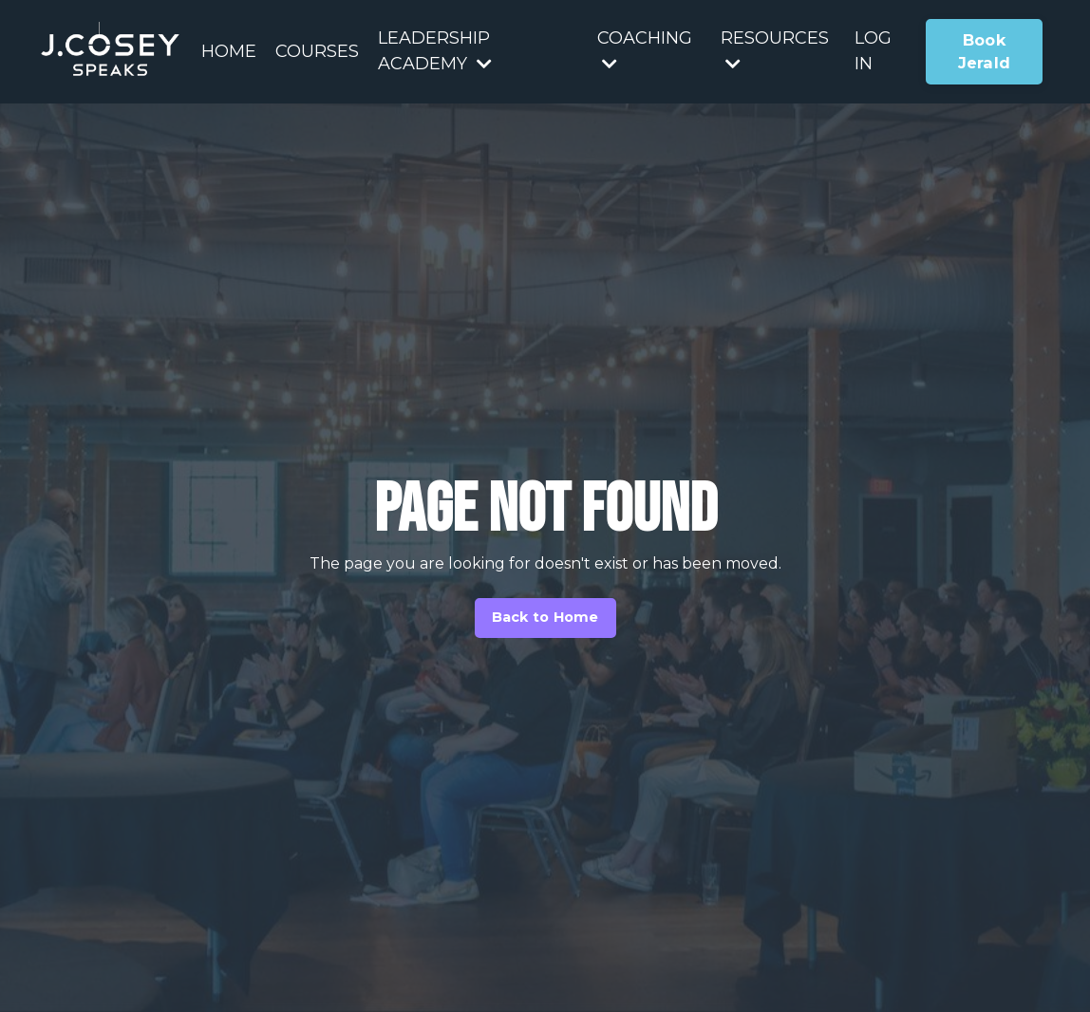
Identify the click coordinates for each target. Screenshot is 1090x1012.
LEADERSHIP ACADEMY (435, 51)
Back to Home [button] (545, 617)
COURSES (317, 51)
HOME (228, 51)
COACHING (644, 50)
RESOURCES (775, 50)
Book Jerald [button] (984, 51)
